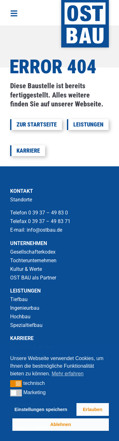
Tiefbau (19, 299)
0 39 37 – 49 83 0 (48, 213)
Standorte (21, 200)
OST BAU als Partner (33, 278)
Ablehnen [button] (60, 424)
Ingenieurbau (24, 308)
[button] (16, 383)
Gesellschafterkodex (33, 252)
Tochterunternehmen (33, 260)
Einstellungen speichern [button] (41, 409)
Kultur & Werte (26, 269)
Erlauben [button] (92, 409)
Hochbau (20, 317)
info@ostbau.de (44, 230)
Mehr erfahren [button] (68, 373)
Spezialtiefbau (26, 325)
